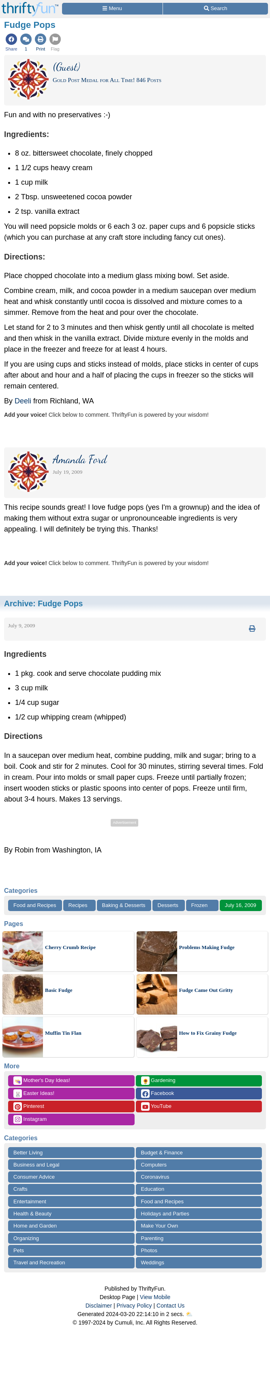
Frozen (199, 905)
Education (153, 1189)
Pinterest (28, 1106)
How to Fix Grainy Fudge (208, 1033)
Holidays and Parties (165, 1214)
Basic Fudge (59, 990)
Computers (154, 1165)
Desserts (168, 905)
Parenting (152, 1238)
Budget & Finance (162, 1153)
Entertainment (29, 1201)
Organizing (26, 1238)
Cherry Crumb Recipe (70, 947)
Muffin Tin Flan (63, 1033)
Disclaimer (99, 1305)
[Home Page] (30, 4)
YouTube (156, 1106)
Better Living (28, 1153)
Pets (18, 1250)
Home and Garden (35, 1226)
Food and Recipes (34, 905)
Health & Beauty (32, 1214)
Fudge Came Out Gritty (206, 990)
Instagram (30, 1119)
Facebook (157, 1093)
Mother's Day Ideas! (41, 1080)
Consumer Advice (34, 1177)
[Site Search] (215, 9)
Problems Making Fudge (207, 947)
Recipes (78, 905)
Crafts (20, 1189)
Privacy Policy (134, 1305)
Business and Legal (36, 1165)
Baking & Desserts (124, 905)
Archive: (43, 603)
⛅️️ (189, 1314)
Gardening (158, 1080)
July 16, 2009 (240, 905)
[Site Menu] (112, 9)
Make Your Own (159, 1226)
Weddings (153, 1262)
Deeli (23, 401)
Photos (149, 1250)
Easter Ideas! (33, 1093)
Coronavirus (155, 1177)
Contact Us (170, 1305)
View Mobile (155, 1297)
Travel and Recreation (39, 1262)
